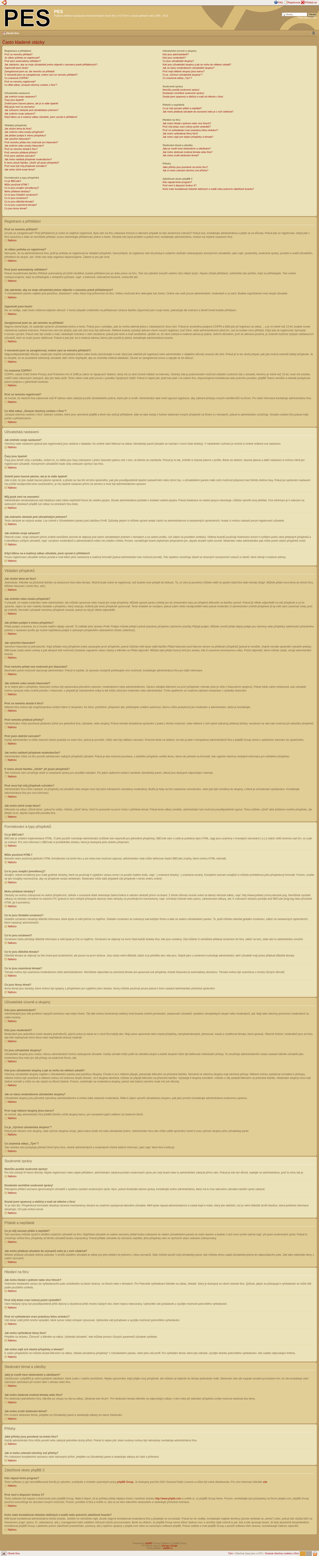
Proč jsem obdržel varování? (19, 155)
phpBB (148, 1543)
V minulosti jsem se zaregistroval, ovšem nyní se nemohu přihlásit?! (41, 74)
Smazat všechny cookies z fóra (282, 1553)
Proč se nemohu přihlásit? (18, 54)
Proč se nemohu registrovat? (20, 81)
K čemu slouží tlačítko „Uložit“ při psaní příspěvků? (31, 162)
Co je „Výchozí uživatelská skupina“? (182, 74)
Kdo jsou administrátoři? (176, 54)
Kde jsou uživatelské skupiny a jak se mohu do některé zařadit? (197, 64)
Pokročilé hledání (307, 17)
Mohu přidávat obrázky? (17, 191)
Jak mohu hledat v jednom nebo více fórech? (187, 123)
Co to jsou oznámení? (16, 198)
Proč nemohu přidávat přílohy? (21, 152)
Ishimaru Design (169, 1545)
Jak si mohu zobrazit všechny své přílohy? (185, 170)
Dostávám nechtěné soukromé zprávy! (183, 93)
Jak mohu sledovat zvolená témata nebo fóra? (187, 152)
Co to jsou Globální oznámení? (21, 194)
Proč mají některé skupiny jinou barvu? (184, 71)
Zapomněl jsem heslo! (16, 68)
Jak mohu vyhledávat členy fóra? (180, 133)
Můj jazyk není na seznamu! (19, 106)
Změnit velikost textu (313, 32)
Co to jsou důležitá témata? (19, 201)
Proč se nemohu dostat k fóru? (21, 149)
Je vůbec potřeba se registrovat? (22, 57)
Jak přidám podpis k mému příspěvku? (25, 135)
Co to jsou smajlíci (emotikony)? (21, 188)
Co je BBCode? (12, 181)
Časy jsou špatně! (14, 100)
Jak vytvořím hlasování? (17, 138)
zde (265, 1481)
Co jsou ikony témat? (15, 208)
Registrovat (294, 2)
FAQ (280, 2)
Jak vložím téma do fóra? (18, 128)
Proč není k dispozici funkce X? (179, 185)
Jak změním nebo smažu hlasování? (24, 145)
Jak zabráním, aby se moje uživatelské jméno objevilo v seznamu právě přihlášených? (50, 64)
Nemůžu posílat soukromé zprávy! (181, 89)
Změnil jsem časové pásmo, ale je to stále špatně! (31, 103)
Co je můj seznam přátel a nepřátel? (182, 108)
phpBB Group (125, 1481)
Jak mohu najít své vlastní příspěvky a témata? (188, 136)
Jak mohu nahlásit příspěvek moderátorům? (28, 159)
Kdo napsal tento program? (177, 182)
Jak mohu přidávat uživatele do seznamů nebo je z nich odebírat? (198, 111)
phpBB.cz (168, 1548)
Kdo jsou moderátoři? (174, 57)
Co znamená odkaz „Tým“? (177, 78)
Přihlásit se (311, 2)
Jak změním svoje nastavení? (20, 96)
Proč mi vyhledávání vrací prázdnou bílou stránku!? (190, 130)
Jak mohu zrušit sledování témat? (181, 155)
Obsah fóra (12, 33)
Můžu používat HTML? (16, 184)
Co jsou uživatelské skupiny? (178, 61)
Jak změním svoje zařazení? (19, 113)
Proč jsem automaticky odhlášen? (22, 61)
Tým (230, 1553)
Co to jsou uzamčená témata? (20, 205)
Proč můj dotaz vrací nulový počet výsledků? (187, 126)
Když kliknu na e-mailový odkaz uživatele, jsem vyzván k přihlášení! (40, 117)
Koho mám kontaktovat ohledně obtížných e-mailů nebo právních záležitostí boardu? (208, 189)
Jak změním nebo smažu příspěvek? (24, 132)
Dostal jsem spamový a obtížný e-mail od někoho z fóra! (193, 96)
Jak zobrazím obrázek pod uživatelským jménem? (31, 110)
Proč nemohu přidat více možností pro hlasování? (31, 142)
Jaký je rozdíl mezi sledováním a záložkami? (187, 148)
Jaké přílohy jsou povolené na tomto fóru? (185, 167)
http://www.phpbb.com (168, 1498)
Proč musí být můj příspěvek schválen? (25, 166)
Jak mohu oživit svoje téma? (19, 169)
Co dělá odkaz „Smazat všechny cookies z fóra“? (30, 85)
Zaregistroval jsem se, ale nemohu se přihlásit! (29, 71)
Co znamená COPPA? (16, 78)
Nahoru (12, 240)
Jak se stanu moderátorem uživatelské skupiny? (188, 68)
